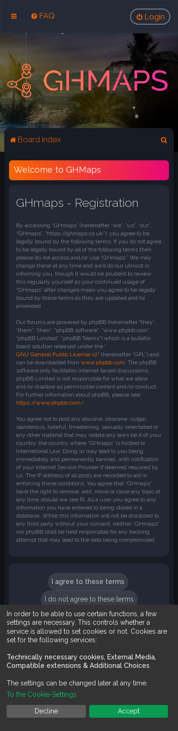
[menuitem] (42, 16)
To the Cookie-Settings (41, 694)
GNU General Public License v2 (57, 354)
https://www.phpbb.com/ (50, 402)
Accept (129, 711)
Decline (46, 711)
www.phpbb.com (103, 362)
